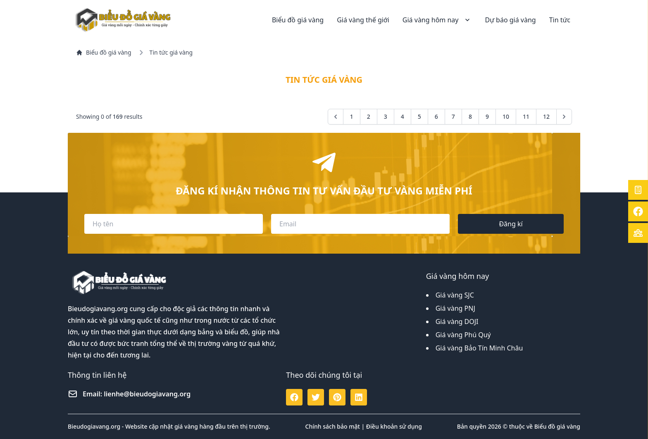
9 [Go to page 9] (487, 116)
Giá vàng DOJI (457, 321)
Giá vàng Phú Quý (463, 334)
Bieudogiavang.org (98, 308)
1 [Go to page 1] (351, 116)
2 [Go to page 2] (368, 116)
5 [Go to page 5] (419, 116)
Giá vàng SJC (455, 295)
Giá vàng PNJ (455, 308)
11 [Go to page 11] (526, 116)
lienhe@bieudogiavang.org (147, 393)
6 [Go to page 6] (436, 116)
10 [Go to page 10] (506, 116)
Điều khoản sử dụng (394, 426)
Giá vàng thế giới (363, 19)
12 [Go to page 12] (546, 116)
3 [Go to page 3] (385, 116)
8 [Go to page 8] (470, 116)
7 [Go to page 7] (453, 116)
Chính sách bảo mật (332, 426)
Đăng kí (510, 223)
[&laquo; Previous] (335, 117)
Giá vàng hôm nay (437, 19)
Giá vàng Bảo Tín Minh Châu (479, 348)
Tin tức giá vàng (171, 52)
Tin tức (559, 19)
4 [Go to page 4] (402, 116)
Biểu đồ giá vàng (298, 19)
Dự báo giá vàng (510, 19)
